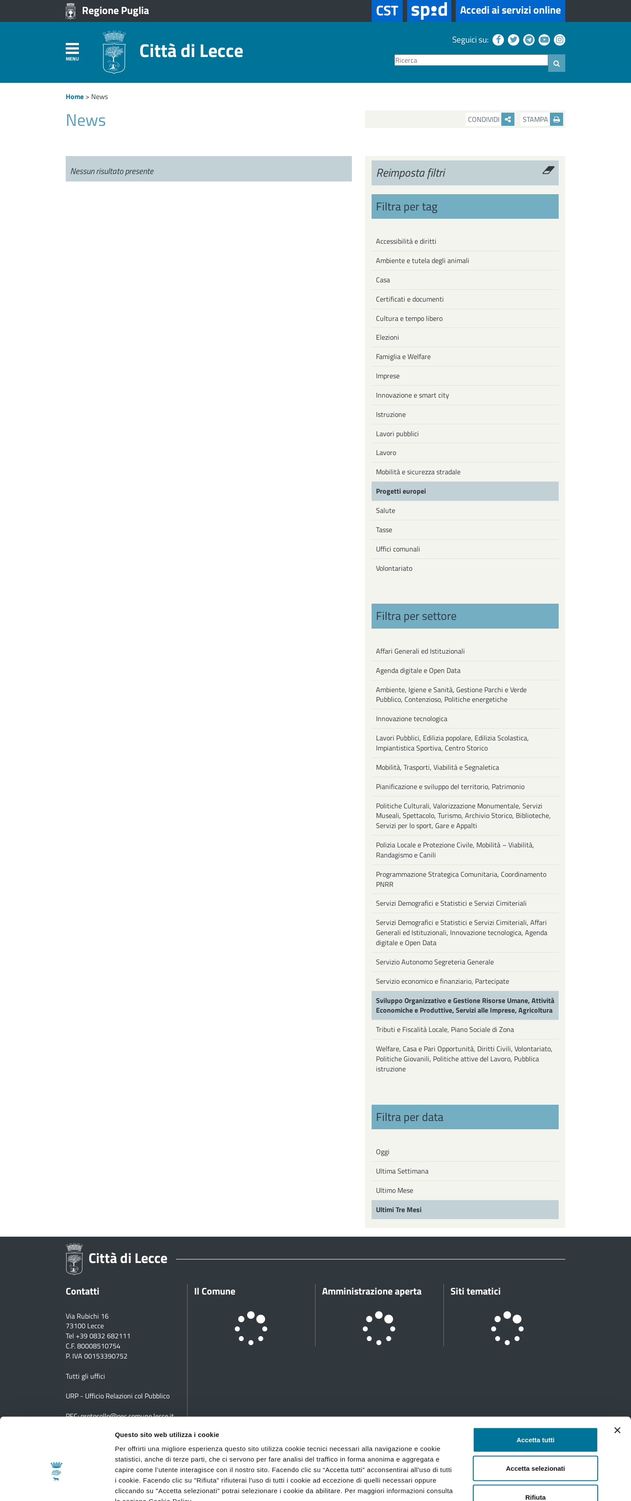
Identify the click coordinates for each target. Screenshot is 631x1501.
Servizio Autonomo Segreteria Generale (435, 962)
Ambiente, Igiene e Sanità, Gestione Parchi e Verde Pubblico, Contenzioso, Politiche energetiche (451, 694)
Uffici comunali (398, 549)
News (99, 96)
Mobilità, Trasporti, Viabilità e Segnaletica (437, 767)
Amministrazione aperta (372, 1291)
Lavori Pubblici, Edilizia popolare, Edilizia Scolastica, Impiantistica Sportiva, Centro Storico (452, 743)
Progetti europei (401, 491)
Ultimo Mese (394, 1190)
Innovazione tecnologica (411, 718)
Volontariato (394, 568)
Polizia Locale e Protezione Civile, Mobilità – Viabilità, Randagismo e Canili (455, 849)
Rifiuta (535, 1443)
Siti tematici (475, 1291)
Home (75, 96)
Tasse (384, 529)
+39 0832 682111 (103, 1335)
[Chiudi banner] (617, 1376)
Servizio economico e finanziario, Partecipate (442, 981)
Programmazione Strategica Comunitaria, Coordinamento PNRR (461, 879)
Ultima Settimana (402, 1171)
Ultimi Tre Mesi (399, 1209)
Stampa (543, 119)
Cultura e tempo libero (409, 318)
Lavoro (386, 452)
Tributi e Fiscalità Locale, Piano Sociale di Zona (445, 1029)
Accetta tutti (536, 1386)
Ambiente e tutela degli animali (422, 260)
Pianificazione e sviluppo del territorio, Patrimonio (450, 786)
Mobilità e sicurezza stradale (418, 471)
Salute (385, 510)
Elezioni (387, 337)
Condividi (491, 119)
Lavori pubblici (397, 433)
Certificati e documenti (410, 299)
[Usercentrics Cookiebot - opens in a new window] (56, 1483)
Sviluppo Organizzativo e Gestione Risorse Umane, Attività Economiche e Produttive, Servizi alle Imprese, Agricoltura (465, 1005)
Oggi (383, 1151)
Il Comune (214, 1291)
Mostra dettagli (461, 1483)
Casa (383, 279)
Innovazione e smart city (412, 395)
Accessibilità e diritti (406, 241)
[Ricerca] (471, 60)
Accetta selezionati (535, 1415)
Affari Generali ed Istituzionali (420, 651)
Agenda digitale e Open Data (418, 670)
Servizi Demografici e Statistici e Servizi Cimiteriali (451, 903)
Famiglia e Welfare (403, 356)
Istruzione (391, 414)
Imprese (388, 375)
